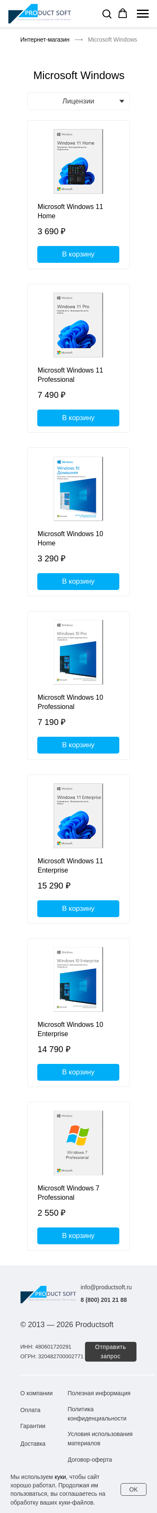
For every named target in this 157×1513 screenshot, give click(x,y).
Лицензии (78, 101)
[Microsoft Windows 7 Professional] (78, 1176)
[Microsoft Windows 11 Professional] (78, 358)
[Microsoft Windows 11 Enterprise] (78, 849)
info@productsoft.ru (106, 1287)
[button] (107, 13)
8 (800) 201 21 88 (104, 1299)
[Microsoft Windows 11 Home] (78, 194)
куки (60, 1476)
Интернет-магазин (45, 39)
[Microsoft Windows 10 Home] (78, 521)
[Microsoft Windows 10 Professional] (78, 685)
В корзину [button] (78, 254)
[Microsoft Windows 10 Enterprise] (78, 1012)
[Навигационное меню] (143, 14)
